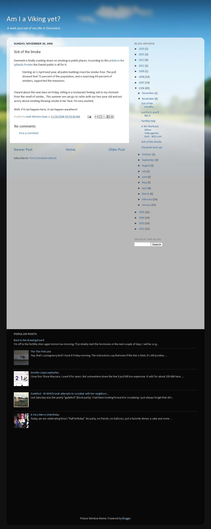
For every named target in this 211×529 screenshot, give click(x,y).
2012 (142, 60)
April (145, 188)
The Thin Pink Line (41, 351)
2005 (142, 212)
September (148, 160)
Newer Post (23, 150)
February (147, 199)
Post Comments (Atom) (42, 158)
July (144, 171)
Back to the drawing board (29, 340)
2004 (142, 218)
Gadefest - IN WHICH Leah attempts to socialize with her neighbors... (70, 393)
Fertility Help (148, 121)
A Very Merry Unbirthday (45, 415)
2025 (142, 49)
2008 (142, 77)
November (148, 99)
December (148, 93)
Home (70, 150)
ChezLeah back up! (151, 147)
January (146, 205)
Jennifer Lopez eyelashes (45, 372)
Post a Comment (28, 133)
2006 (142, 88)
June (145, 177)
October (147, 154)
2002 (142, 229)
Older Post (116, 150)
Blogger (126, 518)
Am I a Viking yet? (34, 19)
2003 (142, 223)
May (145, 182)
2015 (142, 54)
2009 (142, 71)
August (146, 165)
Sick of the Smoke (151, 142)
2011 (142, 66)
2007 (142, 82)
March (146, 194)
